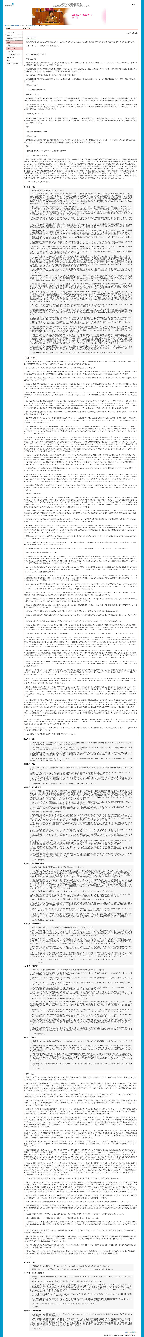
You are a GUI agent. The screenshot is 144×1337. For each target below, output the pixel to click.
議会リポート (33, 25)
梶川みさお (14, 57)
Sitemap (133, 5)
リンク (14, 60)
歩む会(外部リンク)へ (14, 54)
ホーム (5, 25)
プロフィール (14, 45)
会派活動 (14, 35)
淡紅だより (14, 51)
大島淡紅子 (14, 42)
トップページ (14, 32)
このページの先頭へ (130, 1332)
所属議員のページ (14, 25)
